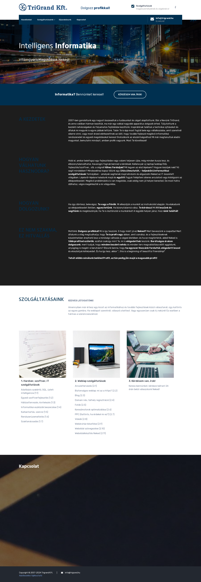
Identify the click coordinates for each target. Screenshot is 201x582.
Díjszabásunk (65, 20)
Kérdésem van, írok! (130, 94)
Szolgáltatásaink (45, 20)
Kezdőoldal (26, 20)
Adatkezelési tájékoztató (54, 574)
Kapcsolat (81, 20)
